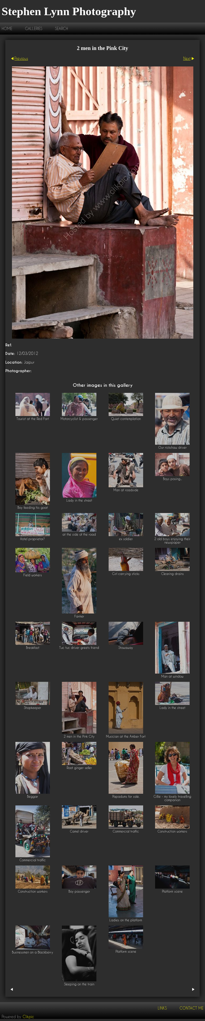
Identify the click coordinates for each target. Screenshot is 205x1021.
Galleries (33, 28)
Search (61, 28)
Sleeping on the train (79, 984)
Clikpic (28, 1016)
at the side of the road (79, 534)
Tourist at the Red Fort (32, 419)
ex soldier (126, 539)
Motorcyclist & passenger (79, 419)
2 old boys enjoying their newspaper (172, 540)
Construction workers (172, 831)
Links (162, 1008)
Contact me (191, 1008)
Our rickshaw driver (172, 447)
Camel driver (79, 831)
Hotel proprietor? (32, 539)
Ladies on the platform (125, 920)
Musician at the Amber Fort (126, 736)
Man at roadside (125, 490)
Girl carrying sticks (125, 573)
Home (7, 28)
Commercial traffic (32, 860)
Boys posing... (172, 479)
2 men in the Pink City (79, 736)
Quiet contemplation (126, 419)
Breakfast (32, 647)
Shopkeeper (32, 707)
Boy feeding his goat (33, 507)
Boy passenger (79, 891)
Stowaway (125, 647)
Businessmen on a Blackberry (32, 952)
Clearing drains (172, 573)
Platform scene (172, 891)
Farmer (79, 616)
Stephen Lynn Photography (69, 11)
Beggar (32, 796)
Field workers (32, 575)
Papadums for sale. (125, 796)
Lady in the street (79, 500)
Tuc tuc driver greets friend (79, 647)
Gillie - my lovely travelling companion (172, 798)
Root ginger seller (79, 768)
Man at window (172, 676)
